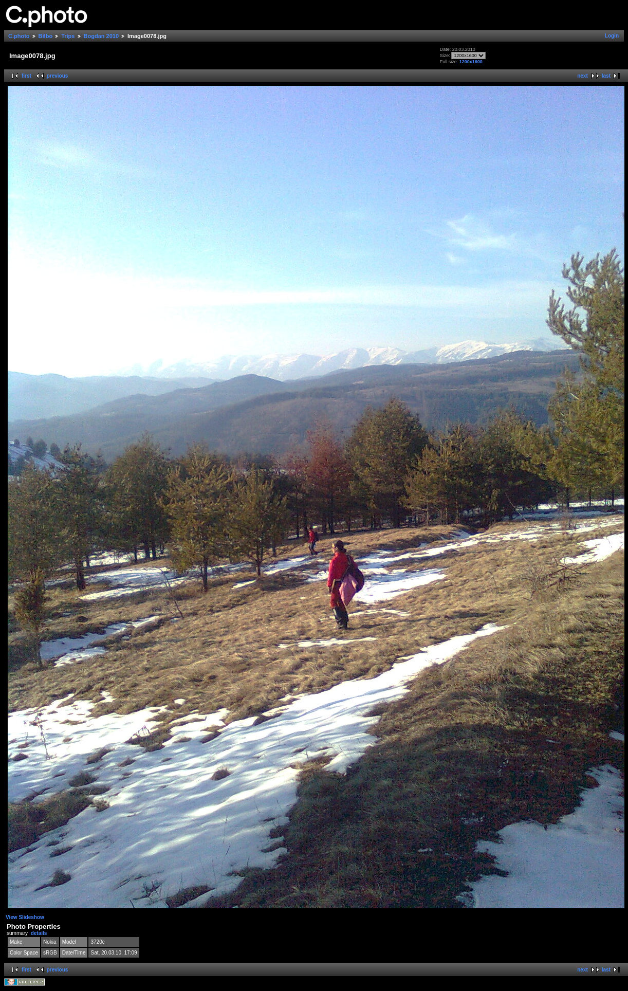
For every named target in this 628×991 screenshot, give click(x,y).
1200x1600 (471, 61)
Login (612, 36)
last (606, 76)
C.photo (19, 36)
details (39, 933)
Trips (68, 36)
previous (57, 76)
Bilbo (46, 36)
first (26, 76)
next (582, 76)
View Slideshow (25, 917)
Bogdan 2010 (101, 36)
